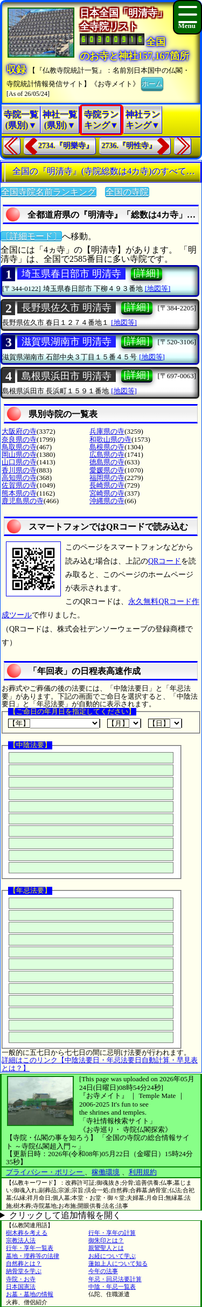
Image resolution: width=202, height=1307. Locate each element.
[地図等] (158, 288)
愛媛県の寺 (106, 470)
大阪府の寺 (19, 431)
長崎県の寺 (106, 485)
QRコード (164, 561)
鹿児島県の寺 (23, 501)
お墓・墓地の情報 (29, 1294)
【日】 (165, 723)
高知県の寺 (19, 478)
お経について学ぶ (112, 1256)
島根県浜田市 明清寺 (67, 376)
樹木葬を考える (26, 1232)
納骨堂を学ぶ (23, 1271)
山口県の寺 (19, 462)
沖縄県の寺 (106, 501)
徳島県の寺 (106, 462)
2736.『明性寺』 (129, 146)
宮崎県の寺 (106, 493)
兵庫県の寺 (106, 431)
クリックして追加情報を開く (65, 1215)
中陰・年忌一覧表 (112, 1286)
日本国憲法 (21, 1286)
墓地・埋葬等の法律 (32, 1256)
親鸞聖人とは (106, 1248)
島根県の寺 (106, 447)
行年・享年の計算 (112, 1232)
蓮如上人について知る (118, 1263)
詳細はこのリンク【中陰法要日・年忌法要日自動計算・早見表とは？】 (100, 1064)
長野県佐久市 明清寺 (67, 307)
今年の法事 (103, 1271)
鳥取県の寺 (19, 447)
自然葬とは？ (23, 1263)
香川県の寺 (19, 470)
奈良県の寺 (19, 439)
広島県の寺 (106, 454)
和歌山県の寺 (110, 439)
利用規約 (143, 1172)
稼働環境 (106, 1172)
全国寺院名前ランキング (48, 192)
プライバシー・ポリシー (45, 1172)
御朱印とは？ (106, 1240)
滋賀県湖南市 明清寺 (67, 341)
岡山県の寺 (19, 454)
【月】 (124, 723)
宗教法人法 (21, 1240)
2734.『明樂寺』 (65, 146)
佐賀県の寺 (19, 485)
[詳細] (146, 273)
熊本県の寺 (19, 493)
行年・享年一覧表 (29, 1248)
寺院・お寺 (21, 1279)
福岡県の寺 (106, 478)
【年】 (54, 723)
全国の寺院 (127, 192)
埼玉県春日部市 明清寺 (71, 273)
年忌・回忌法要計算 (115, 1279)
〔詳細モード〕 (31, 236)
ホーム (152, 83)
